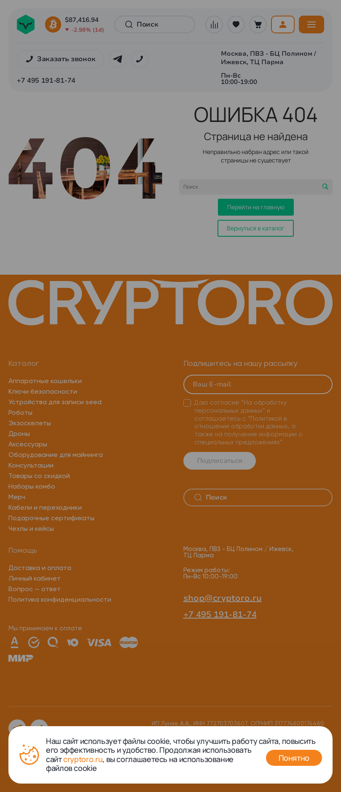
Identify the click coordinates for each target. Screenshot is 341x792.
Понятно (294, 758)
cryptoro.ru (82, 759)
